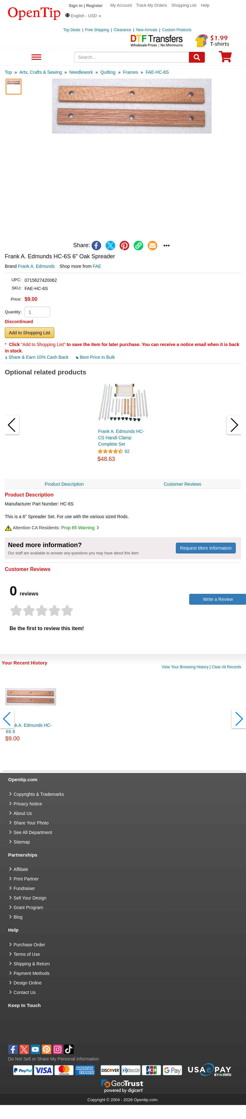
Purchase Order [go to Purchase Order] (29, 944)
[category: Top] (8, 72)
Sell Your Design (30, 897)
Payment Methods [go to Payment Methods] (32, 973)
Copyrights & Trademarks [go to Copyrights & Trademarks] (39, 794)
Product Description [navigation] (64, 484)
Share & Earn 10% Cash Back (37, 357)
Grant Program (28, 907)
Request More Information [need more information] (206, 548)
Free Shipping (97, 30)
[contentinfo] (34, 13)
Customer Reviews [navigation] (182, 484)
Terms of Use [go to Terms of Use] (27, 954)
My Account (121, 5)
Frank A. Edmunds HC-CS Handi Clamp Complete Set (121, 438)
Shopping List (184, 5)
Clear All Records (226, 667)
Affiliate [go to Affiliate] (21, 869)
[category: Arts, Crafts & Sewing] (40, 72)
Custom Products (176, 30)
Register (94, 5)
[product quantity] (37, 312)
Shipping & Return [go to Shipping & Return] (32, 963)
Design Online (28, 982)
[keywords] (131, 57)
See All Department (35, 57)
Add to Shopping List (29, 332)
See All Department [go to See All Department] (33, 832)
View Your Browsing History (185, 667)
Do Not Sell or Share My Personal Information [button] (53, 1058)
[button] (83, 15)
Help (205, 5)
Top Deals (71, 30)
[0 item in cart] (225, 58)
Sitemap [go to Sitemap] (22, 841)
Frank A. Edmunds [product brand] (36, 266)
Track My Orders (151, 5)
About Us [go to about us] (23, 813)
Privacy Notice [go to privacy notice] (28, 803)
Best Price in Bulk (95, 357)
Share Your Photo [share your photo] (31, 822)
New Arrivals (146, 30)
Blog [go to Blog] (18, 917)
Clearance (122, 30)
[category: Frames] (130, 72)
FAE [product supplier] (97, 266)
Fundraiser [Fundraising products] (24, 888)
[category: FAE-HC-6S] (157, 72)
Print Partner (26, 878)
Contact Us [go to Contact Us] (25, 992)
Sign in (75, 5)
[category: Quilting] (108, 72)
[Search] (197, 57)
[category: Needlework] (81, 72)
